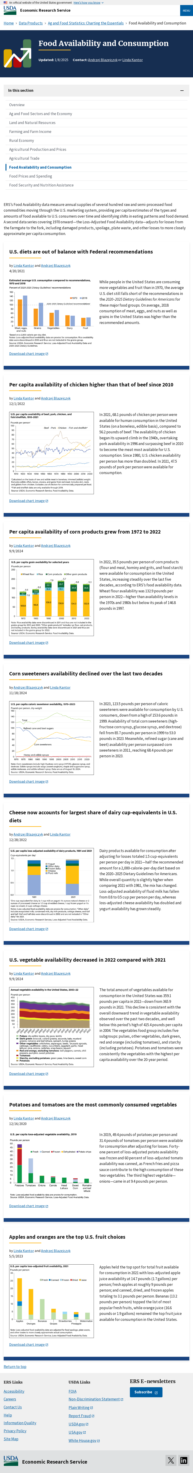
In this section (21, 90)
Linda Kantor (132, 59)
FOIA (72, 1391)
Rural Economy (21, 140)
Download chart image (27, 353)
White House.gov (82, 1440)
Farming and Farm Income (30, 131)
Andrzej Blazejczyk (102, 59)
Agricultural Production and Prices (37, 149)
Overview (17, 104)
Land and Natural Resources (32, 122)
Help (8, 1415)
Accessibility (14, 1391)
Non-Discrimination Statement (94, 1399)
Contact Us (13, 1407)
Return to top (15, 1366)
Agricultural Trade (24, 158)
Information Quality (20, 1422)
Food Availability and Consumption (40, 167)
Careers (10, 1399)
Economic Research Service (45, 10)
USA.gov (75, 1432)
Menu (186, 10)
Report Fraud (80, 1415)
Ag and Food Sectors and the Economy (40, 113)
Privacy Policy (15, 1430)
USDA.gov (77, 1424)
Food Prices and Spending (30, 176)
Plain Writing (79, 1407)
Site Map (11, 1438)
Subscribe (143, 1392)
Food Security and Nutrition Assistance (41, 185)
